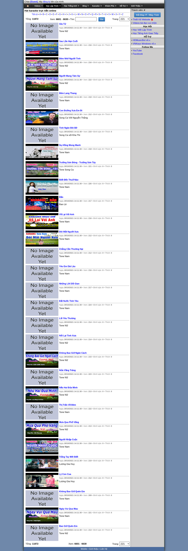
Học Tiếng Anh (70, 6)
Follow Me (147, 47)
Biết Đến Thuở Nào (68, 180)
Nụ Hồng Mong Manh (70, 145)
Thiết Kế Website (143, 19)
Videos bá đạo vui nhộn (145, 23)
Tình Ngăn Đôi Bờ (68, 128)
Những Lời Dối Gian (69, 284)
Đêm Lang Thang (68, 93)
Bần (61, 197)
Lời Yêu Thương (67, 318)
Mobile (84, 549)
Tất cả (35, 14)
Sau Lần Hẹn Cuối (68, 41)
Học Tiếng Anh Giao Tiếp (145, 33)
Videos (37, 6)
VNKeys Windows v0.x (144, 43)
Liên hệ (103, 549)
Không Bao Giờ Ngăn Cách (73, 353)
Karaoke (95, 6)
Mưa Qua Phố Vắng (69, 422)
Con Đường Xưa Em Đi (70, 110)
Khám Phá (109, 6)
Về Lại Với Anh (66, 214)
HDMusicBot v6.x (141, 40)
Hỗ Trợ (123, 6)
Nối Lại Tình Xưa (67, 335)
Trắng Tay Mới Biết (68, 457)
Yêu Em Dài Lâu (67, 266)
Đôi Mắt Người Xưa (68, 232)
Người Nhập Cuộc (68, 439)
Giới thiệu (93, 549)
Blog (84, 6)
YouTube (137, 50)
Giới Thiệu (135, 6)
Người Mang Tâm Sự (69, 76)
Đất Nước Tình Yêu (68, 301)
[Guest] (34, 2)
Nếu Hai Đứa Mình (68, 387)
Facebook (138, 54)
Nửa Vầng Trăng (67, 370)
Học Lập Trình (52, 6)
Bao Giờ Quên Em (68, 526)
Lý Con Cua (65, 474)
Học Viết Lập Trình (142, 30)
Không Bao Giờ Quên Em (72, 491)
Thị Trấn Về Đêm (67, 405)
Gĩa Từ (62, 24)
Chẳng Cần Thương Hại (71, 249)
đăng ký (46, 2)
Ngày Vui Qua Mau (68, 509)
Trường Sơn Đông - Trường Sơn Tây (77, 162)
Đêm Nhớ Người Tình (70, 58)
